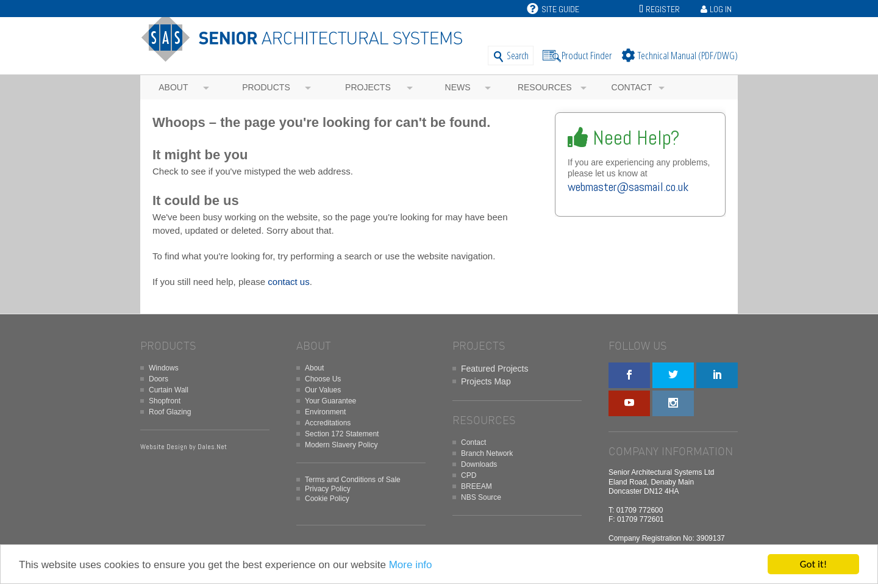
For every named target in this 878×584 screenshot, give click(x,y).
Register (663, 9)
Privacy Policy (328, 489)
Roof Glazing (170, 412)
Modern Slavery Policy (341, 445)
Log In (721, 9)
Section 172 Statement (342, 434)
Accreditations (328, 423)
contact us (288, 281)
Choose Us (323, 379)
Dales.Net (212, 447)
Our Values (323, 390)
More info (410, 565)
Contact (632, 87)
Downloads (479, 464)
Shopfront (164, 401)
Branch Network (487, 453)
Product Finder (587, 55)
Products (266, 87)
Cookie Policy (327, 498)
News (458, 87)
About (173, 87)
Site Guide (553, 9)
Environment (325, 412)
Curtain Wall (168, 390)
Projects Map (486, 381)
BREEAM (476, 486)
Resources (545, 87)
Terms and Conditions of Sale (353, 479)
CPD (468, 475)
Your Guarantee (330, 401)
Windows (164, 368)
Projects (368, 87)
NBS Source (481, 497)
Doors (158, 379)
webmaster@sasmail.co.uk (628, 187)
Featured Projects (495, 368)
